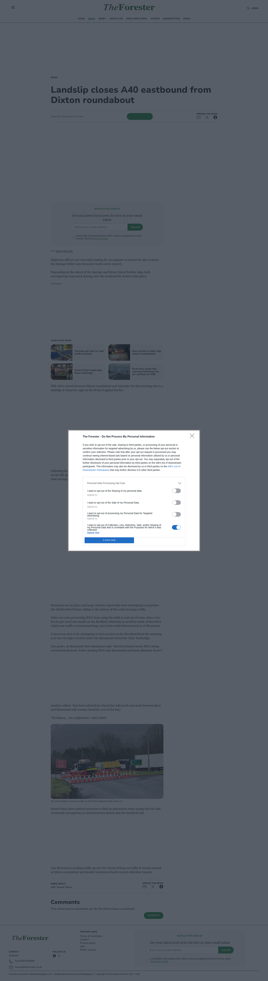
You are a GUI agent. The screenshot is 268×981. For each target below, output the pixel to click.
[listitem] (134, 483)
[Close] (193, 437)
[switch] (176, 490)
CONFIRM (109, 540)
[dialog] (134, 490)
